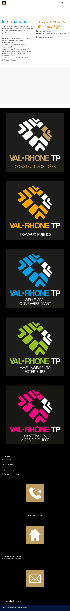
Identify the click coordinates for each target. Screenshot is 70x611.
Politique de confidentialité (9, 607)
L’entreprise (6, 457)
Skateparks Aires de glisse (11, 474)
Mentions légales (23, 607)
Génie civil (5, 468)
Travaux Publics (7, 465)
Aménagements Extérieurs (11, 471)
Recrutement (6, 460)
